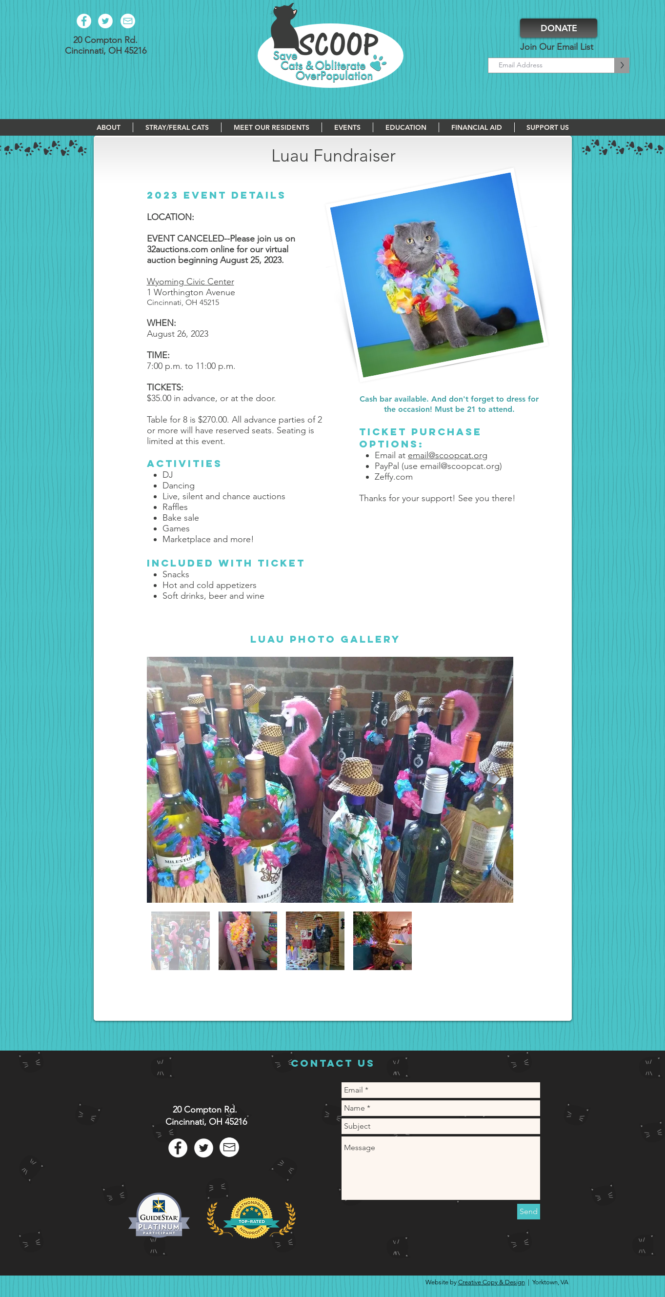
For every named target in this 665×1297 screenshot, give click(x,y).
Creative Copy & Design (491, 1282)
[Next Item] (496, 779)
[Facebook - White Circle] (84, 21)
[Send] (528, 1211)
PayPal (387, 466)
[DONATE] (558, 28)
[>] (622, 65)
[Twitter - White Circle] (105, 21)
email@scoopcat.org (447, 455)
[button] (108, 127)
